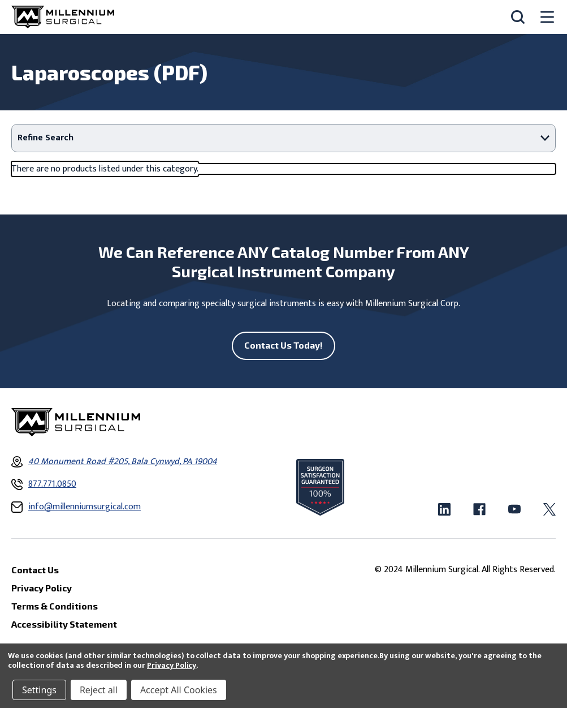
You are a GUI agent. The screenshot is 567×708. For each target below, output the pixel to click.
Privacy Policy (171, 665)
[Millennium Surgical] (62, 17)
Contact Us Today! (283, 345)
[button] (283, 138)
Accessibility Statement (64, 624)
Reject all (99, 690)
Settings (39, 690)
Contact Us (35, 569)
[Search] (517, 17)
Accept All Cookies (178, 690)
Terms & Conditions (54, 605)
